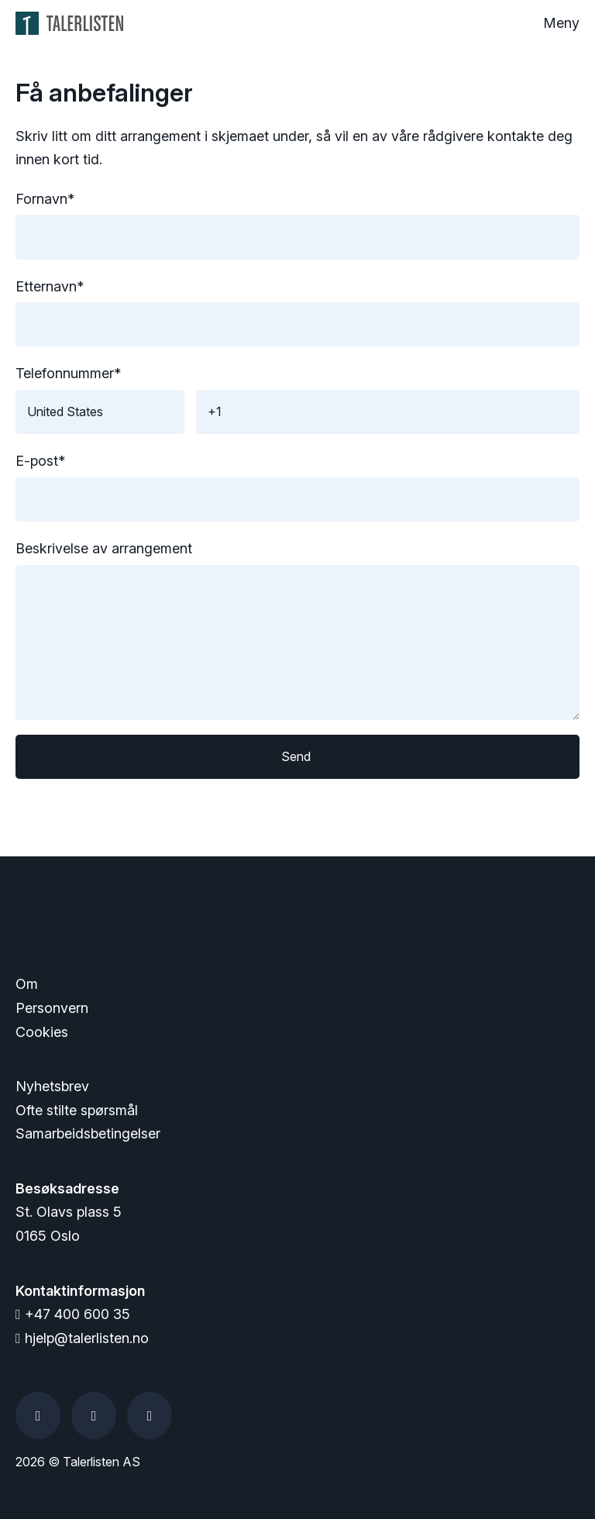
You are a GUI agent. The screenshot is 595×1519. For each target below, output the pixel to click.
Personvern (51, 1008)
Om (26, 984)
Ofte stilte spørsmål (76, 1110)
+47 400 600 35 (72, 1314)
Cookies (41, 1032)
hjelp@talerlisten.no (82, 1338)
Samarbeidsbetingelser (87, 1133)
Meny (561, 23)
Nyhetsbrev (52, 1086)
